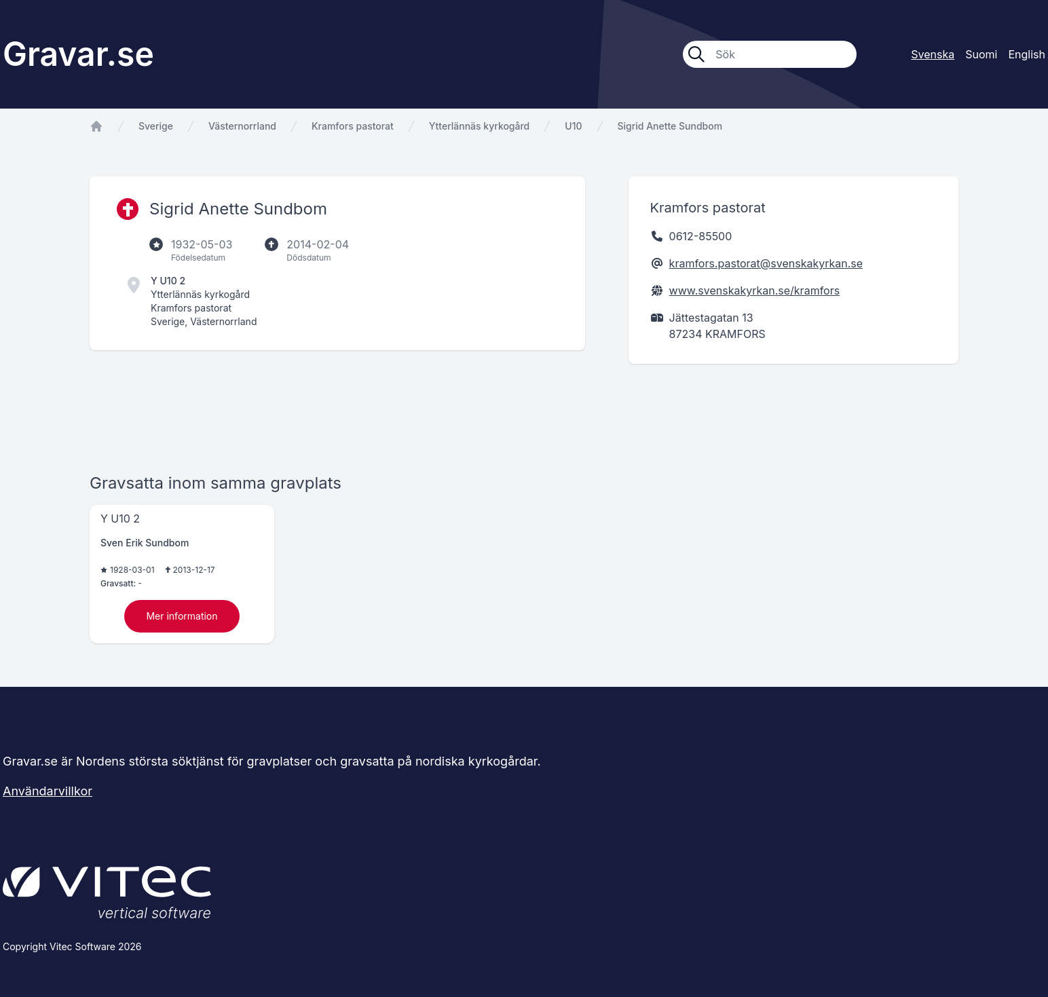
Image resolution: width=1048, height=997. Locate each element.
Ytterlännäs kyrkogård (479, 126)
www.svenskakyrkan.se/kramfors (754, 290)
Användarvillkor (47, 791)
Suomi (981, 54)
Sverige (155, 126)
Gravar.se (78, 54)
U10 (573, 126)
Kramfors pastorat (353, 126)
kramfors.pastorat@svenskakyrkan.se (766, 263)
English (1026, 54)
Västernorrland (242, 126)
